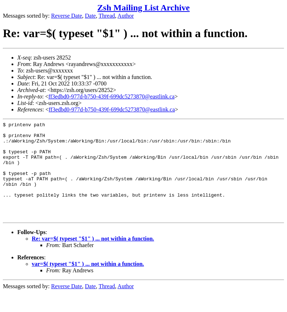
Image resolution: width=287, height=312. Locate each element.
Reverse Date (66, 16)
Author (126, 16)
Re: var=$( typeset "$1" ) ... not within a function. (93, 258)
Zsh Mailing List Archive (143, 7)
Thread (106, 16)
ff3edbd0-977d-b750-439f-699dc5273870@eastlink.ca (111, 96)
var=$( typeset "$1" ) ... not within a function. (88, 283)
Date (90, 16)
